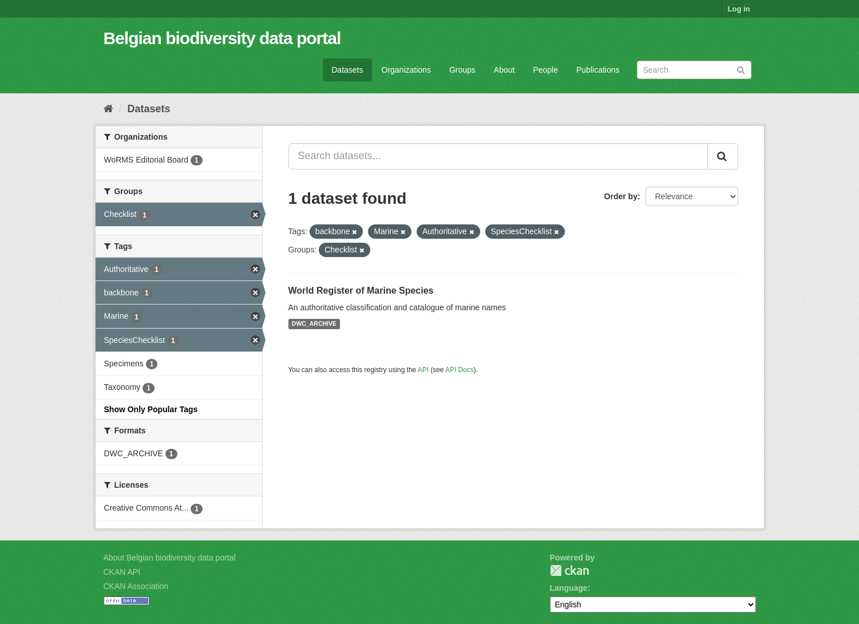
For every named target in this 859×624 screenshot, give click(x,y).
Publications (598, 69)
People (545, 69)
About (504, 69)
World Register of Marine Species (361, 290)
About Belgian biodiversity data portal (170, 557)
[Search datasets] (694, 70)
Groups (462, 69)
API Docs (459, 370)
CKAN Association (136, 586)
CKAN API (122, 571)
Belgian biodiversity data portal (222, 38)
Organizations (406, 69)
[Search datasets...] (498, 156)
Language (569, 588)
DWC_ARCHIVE (314, 324)
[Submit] (741, 69)
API (423, 370)
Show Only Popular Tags (151, 409)
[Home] (108, 108)
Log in (739, 9)
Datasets (347, 69)
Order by (621, 196)
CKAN (569, 570)
